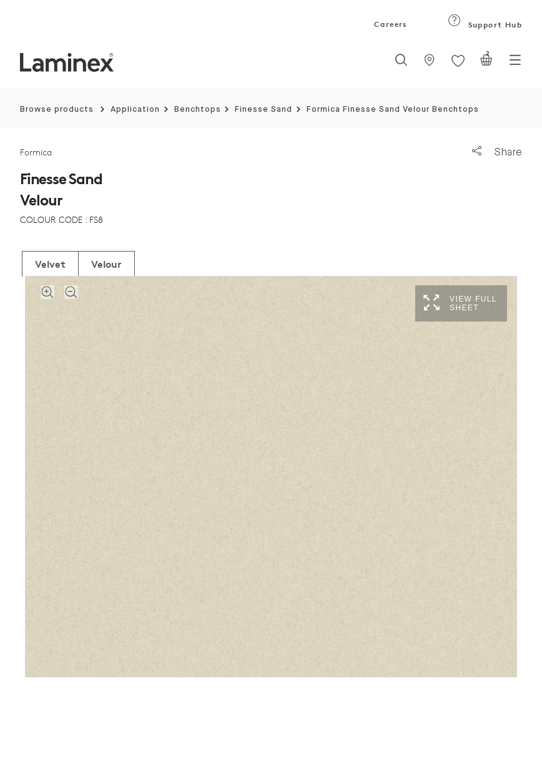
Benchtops (197, 110)
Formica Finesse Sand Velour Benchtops (393, 110)
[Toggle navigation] (515, 63)
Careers (390, 24)
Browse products (57, 110)
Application (135, 110)
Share (497, 152)
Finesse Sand (263, 110)
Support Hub (485, 24)
